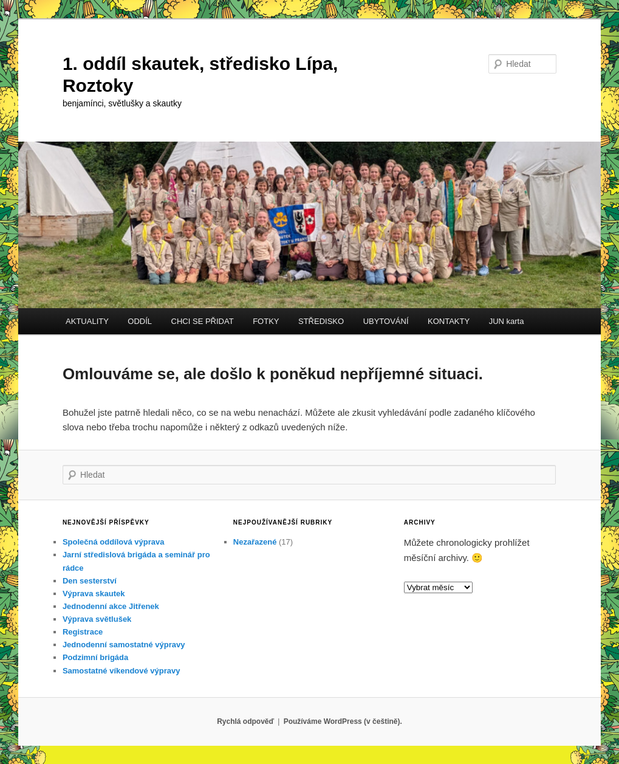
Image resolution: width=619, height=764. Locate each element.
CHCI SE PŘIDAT (202, 321)
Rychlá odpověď (245, 721)
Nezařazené (255, 541)
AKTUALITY (87, 321)
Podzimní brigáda (95, 657)
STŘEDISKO (321, 321)
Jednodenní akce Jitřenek (111, 606)
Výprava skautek (94, 593)
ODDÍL (140, 321)
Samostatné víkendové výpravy (121, 670)
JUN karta (506, 321)
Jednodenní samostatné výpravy (124, 644)
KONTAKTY (449, 321)
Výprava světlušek (97, 619)
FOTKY (266, 321)
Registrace (83, 631)
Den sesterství (90, 580)
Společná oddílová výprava (114, 541)
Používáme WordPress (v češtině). (343, 721)
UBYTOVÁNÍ (386, 321)
